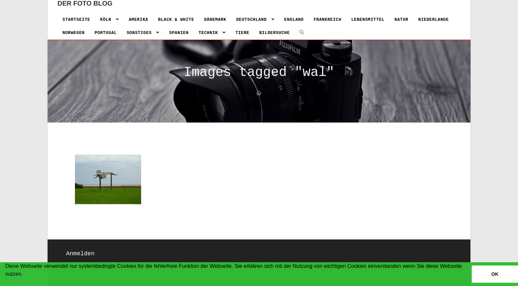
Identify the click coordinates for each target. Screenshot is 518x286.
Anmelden (80, 253)
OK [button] (495, 274)
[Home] (259, 93)
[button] (6, 283)
